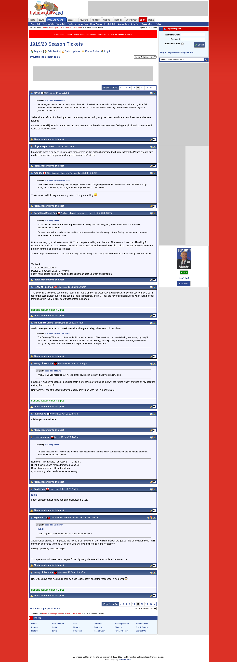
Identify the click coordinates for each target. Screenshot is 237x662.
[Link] (34, 494)
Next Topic (54, 57)
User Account (58, 624)
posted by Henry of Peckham (57, 333)
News (75, 624)
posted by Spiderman (54, 525)
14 (151, 87)
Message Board (55, 28)
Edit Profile (54, 51)
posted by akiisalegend (55, 100)
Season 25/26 (142, 624)
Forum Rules (92, 51)
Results (34, 627)
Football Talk (109, 24)
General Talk (123, 24)
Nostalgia (72, 24)
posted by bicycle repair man (57, 180)
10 (133, 87)
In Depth (98, 624)
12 (142, 87)
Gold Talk (135, 24)
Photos (76, 627)
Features (98, 627)
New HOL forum (125, 34)
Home (44, 28)
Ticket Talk (61, 24)
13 (146, 87)
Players (118, 627)
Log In (107, 51)
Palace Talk (35, 24)
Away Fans (83, 24)
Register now (187, 52)
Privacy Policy (121, 631)
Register (38, 51)
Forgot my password (170, 52)
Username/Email (172, 35)
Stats (54, 627)
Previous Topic (38, 57)
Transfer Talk (48, 24)
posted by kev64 (52, 220)
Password (175, 39)
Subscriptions (148, 24)
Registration (99, 631)
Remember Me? (172, 44)
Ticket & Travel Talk (72, 28)
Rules (158, 24)
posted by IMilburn (53, 371)
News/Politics (96, 24)
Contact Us (141, 631)
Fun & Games (142, 627)
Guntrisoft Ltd (125, 660)
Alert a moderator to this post (49, 139)
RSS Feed (77, 631)
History (34, 631)
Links (54, 631)
